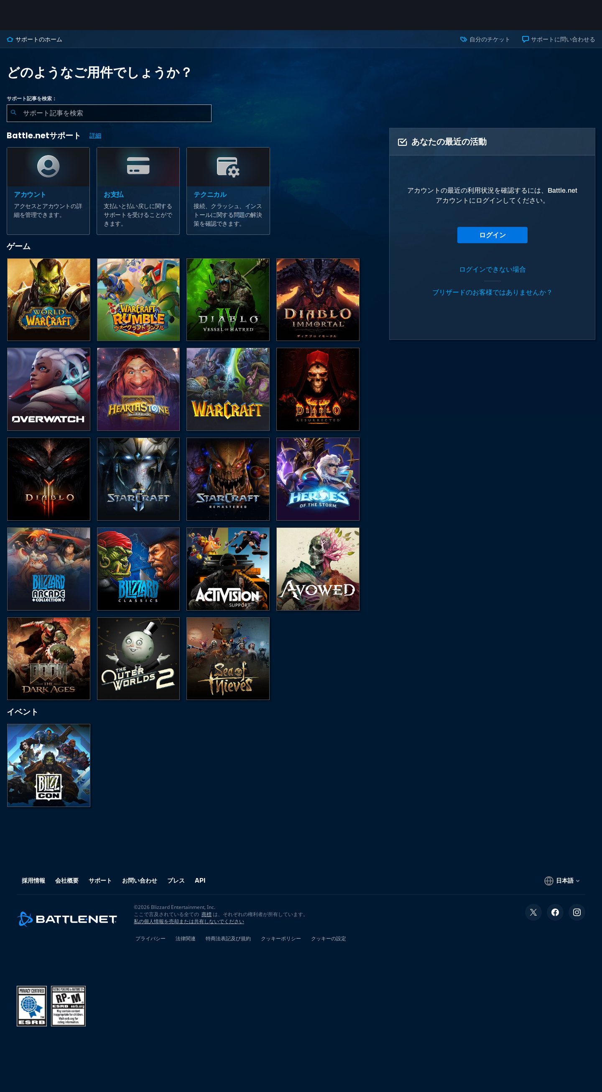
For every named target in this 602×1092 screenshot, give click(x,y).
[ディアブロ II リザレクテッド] (318, 389)
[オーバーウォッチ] (49, 389)
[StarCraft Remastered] (228, 479)
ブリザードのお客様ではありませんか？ (492, 292)
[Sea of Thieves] (228, 659)
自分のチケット (485, 39)
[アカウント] (48, 191)
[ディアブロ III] (49, 479)
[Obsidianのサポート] (318, 569)
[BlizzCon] (49, 765)
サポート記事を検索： (32, 99)
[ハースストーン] (139, 389)
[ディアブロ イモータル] (318, 300)
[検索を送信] (13, 113)
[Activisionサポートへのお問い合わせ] (228, 569)
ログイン (492, 235)
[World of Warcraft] (49, 300)
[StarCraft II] (139, 479)
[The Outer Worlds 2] (139, 659)
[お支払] (138, 191)
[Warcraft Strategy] (228, 389)
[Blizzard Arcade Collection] (49, 569)
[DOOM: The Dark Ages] (49, 659)
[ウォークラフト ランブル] (139, 300)
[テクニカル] (228, 191)
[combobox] (109, 113)
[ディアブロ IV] (228, 300)
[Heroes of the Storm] (318, 479)
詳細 (95, 135)
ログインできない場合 (492, 269)
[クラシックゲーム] (139, 569)
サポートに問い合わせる (558, 39)
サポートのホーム (34, 39)
